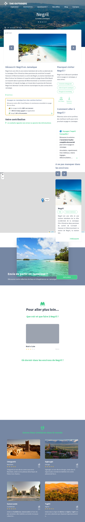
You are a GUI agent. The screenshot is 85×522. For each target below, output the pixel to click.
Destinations (28, 7)
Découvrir (75, 239)
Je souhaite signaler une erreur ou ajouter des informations (28, 123)
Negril (20, 28)
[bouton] (57, 173)
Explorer (67, 277)
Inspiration (14, 7)
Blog (66, 7)
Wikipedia (9, 95)
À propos (76, 7)
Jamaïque (12, 28)
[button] (42, 47)
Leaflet (51, 232)
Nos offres (56, 7)
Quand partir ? (42, 7)
